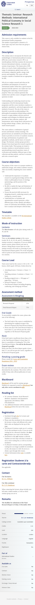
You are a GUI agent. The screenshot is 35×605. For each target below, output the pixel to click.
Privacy (20, 599)
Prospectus (29, 2)
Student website (11, 599)
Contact (26, 599)
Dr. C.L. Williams (7, 479)
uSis (23, 387)
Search (18, 9)
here (6, 455)
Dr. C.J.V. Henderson (8, 485)
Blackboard (5, 383)
